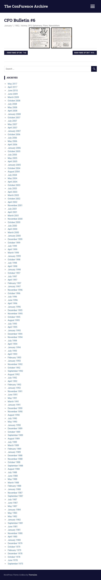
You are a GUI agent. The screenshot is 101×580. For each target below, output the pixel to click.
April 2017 (12, 87)
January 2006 (14, 148)
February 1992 (14, 384)
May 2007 (12, 124)
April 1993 (12, 354)
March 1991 (13, 401)
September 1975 (15, 563)
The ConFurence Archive (26, 6)
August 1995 (14, 320)
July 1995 (12, 323)
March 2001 (13, 215)
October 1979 (14, 547)
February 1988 (14, 486)
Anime (24, 25)
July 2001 (12, 209)
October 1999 (14, 242)
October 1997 (14, 273)
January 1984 (14, 509)
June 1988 (13, 476)
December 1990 (15, 408)
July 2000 (12, 225)
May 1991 (12, 398)
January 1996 (14, 307)
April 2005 (12, 161)
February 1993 (14, 357)
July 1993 (12, 351)
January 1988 (14, 489)
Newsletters (54, 25)
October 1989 (14, 432)
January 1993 (14, 361)
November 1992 (15, 364)
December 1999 (15, 239)
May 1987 (12, 506)
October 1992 (14, 367)
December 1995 (15, 310)
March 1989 (13, 445)
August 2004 (14, 171)
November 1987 (15, 493)
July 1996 (12, 296)
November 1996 (15, 290)
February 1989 (14, 449)
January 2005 (14, 165)
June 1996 (13, 300)
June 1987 (13, 503)
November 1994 (15, 337)
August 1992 (14, 374)
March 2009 (13, 97)
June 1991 (13, 394)
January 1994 (14, 347)
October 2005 (14, 151)
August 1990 (14, 415)
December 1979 (15, 543)
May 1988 (12, 479)
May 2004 (12, 178)
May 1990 (12, 421)
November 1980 (15, 533)
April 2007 (12, 127)
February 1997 (14, 283)
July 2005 (12, 154)
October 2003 (14, 185)
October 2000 (14, 222)
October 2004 (14, 168)
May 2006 (12, 141)
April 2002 (12, 202)
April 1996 (12, 303)
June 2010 (13, 90)
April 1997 (12, 280)
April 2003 (12, 192)
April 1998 (12, 266)
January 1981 (14, 530)
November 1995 (15, 313)
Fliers (45, 25)
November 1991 (15, 391)
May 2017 (12, 84)
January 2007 (14, 131)
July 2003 (12, 188)
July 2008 (12, 104)
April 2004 (12, 182)
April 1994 (12, 344)
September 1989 (15, 435)
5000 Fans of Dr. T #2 (16, 53)
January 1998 (14, 269)
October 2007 (14, 117)
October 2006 (14, 134)
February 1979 (14, 550)
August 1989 (14, 438)
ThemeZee (33, 575)
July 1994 (12, 340)
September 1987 (15, 496)
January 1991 (14, 405)
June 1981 (13, 526)
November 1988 (15, 459)
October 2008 (14, 100)
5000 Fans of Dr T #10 (84, 53)
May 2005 (12, 158)
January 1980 (14, 540)
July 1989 (12, 442)
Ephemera (37, 25)
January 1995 (14, 330)
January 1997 (14, 286)
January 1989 (14, 452)
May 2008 (12, 107)
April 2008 (12, 110)
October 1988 (14, 462)
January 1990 (14, 425)
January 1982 (14, 519)
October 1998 (14, 259)
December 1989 (15, 428)
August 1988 (14, 469)
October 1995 (14, 317)
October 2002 (14, 198)
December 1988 (15, 455)
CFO (30, 25)
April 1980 (12, 536)
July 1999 (12, 246)
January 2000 (14, 236)
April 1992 (12, 381)
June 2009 (13, 94)
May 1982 (12, 516)
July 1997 (12, 276)
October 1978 (14, 557)
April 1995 (12, 327)
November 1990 (15, 411)
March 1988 (13, 482)
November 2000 (15, 219)
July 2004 (12, 175)
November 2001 (15, 205)
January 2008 (14, 114)
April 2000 (12, 229)
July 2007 (12, 121)
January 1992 (14, 388)
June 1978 (13, 560)
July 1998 (12, 263)
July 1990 (12, 418)
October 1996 (14, 293)
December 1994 (15, 334)
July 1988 (12, 472)
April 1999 (12, 249)
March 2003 (13, 195)
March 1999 (13, 252)
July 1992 (12, 377)
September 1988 (15, 465)
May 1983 (12, 513)
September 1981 (15, 523)
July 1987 (12, 499)
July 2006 (12, 138)
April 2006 (12, 144)
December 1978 (15, 553)
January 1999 (14, 256)
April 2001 (12, 212)
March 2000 (13, 232)
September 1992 (15, 371)
